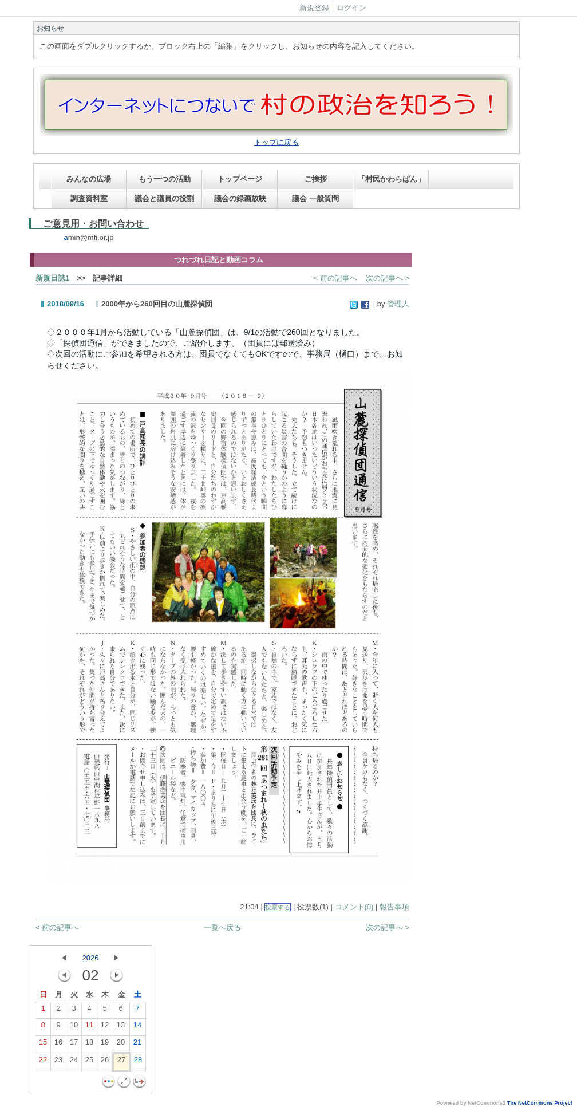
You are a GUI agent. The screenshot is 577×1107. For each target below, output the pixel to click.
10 (74, 1027)
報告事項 (394, 907)
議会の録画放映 (240, 198)
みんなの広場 (88, 179)
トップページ (240, 179)
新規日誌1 (52, 278)
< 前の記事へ (335, 278)
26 (105, 1062)
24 (74, 1062)
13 (121, 1027)
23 (58, 1062)
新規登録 (314, 7)
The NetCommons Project (539, 1103)
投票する (277, 907)
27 (121, 1062)
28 (138, 1062)
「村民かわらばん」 (391, 179)
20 (121, 1044)
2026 (90, 958)
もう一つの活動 (165, 179)
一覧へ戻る (222, 927)
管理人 (398, 304)
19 (105, 1044)
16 (58, 1044)
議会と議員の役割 (164, 198)
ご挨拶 (316, 179)
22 (43, 1062)
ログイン (351, 7)
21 (137, 1044)
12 (105, 1027)
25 (89, 1062)
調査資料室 (89, 198)
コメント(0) (354, 907)
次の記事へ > (387, 278)
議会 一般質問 (315, 198)
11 (89, 1027)
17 (74, 1044)
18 (89, 1044)
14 (137, 1027)
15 (43, 1044)
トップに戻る (276, 142)
